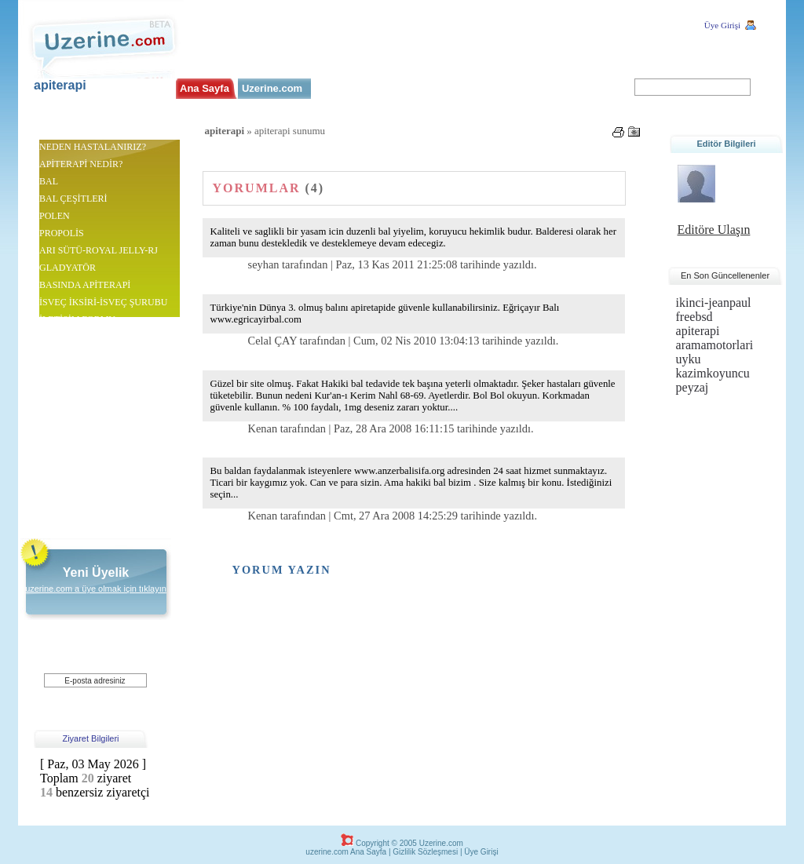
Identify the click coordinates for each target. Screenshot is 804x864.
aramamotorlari (715, 345)
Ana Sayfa (204, 88)
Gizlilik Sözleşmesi (425, 852)
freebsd (694, 316)
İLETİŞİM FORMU (77, 319)
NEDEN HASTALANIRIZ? (92, 146)
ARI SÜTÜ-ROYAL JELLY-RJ (98, 250)
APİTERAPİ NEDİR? (80, 164)
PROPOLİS (61, 233)
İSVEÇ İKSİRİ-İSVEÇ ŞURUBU (103, 302)
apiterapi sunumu (71, 336)
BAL (48, 181)
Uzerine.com (272, 88)
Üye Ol (85, 696)
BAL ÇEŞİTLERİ (73, 198)
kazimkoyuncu (713, 373)
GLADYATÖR (67, 267)
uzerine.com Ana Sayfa (345, 852)
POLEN (54, 215)
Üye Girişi (722, 25)
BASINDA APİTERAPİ (84, 284)
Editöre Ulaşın (714, 229)
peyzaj (692, 387)
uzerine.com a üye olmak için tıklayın (95, 588)
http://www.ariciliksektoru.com (98, 353)
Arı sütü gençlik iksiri (80, 505)
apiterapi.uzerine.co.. (110, 132)
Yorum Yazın (281, 569)
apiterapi (60, 85)
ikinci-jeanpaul (713, 302)
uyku (688, 359)
